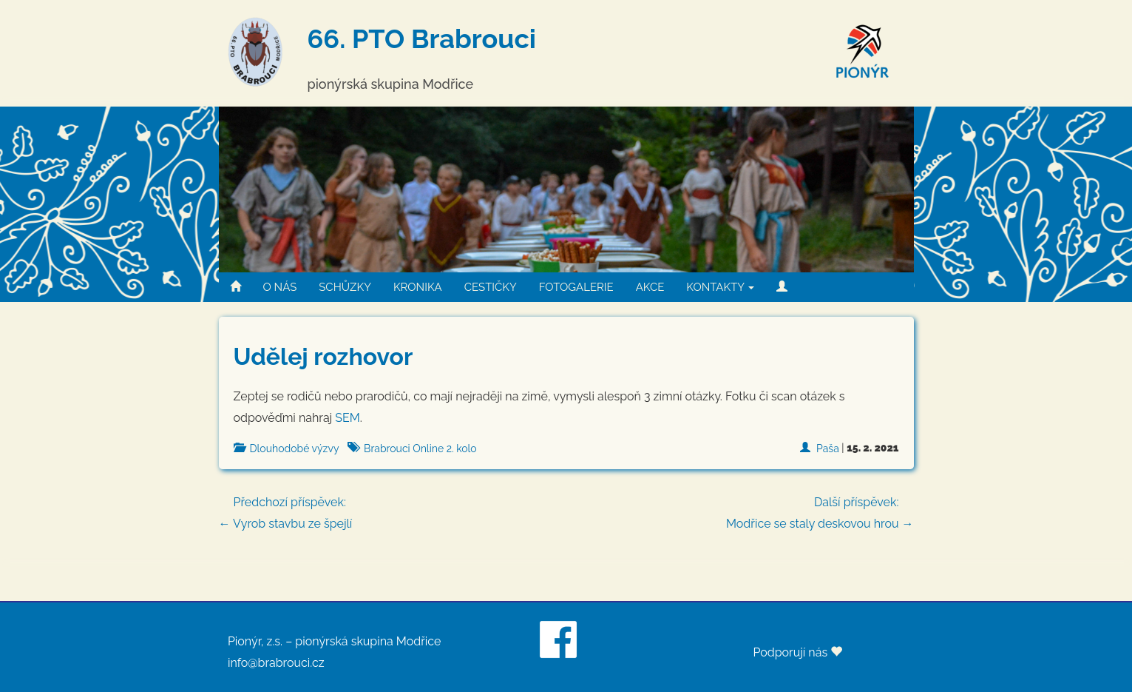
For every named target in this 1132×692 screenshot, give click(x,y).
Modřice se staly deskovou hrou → (820, 511)
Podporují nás (797, 652)
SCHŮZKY (345, 287)
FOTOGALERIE (576, 287)
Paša (827, 448)
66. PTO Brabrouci (422, 38)
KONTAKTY (720, 287)
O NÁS (280, 287)
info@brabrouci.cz (276, 663)
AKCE (650, 287)
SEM (347, 418)
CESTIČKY (490, 287)
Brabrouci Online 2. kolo (420, 448)
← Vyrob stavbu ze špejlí (566, 511)
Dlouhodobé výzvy (294, 448)
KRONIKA (417, 287)
